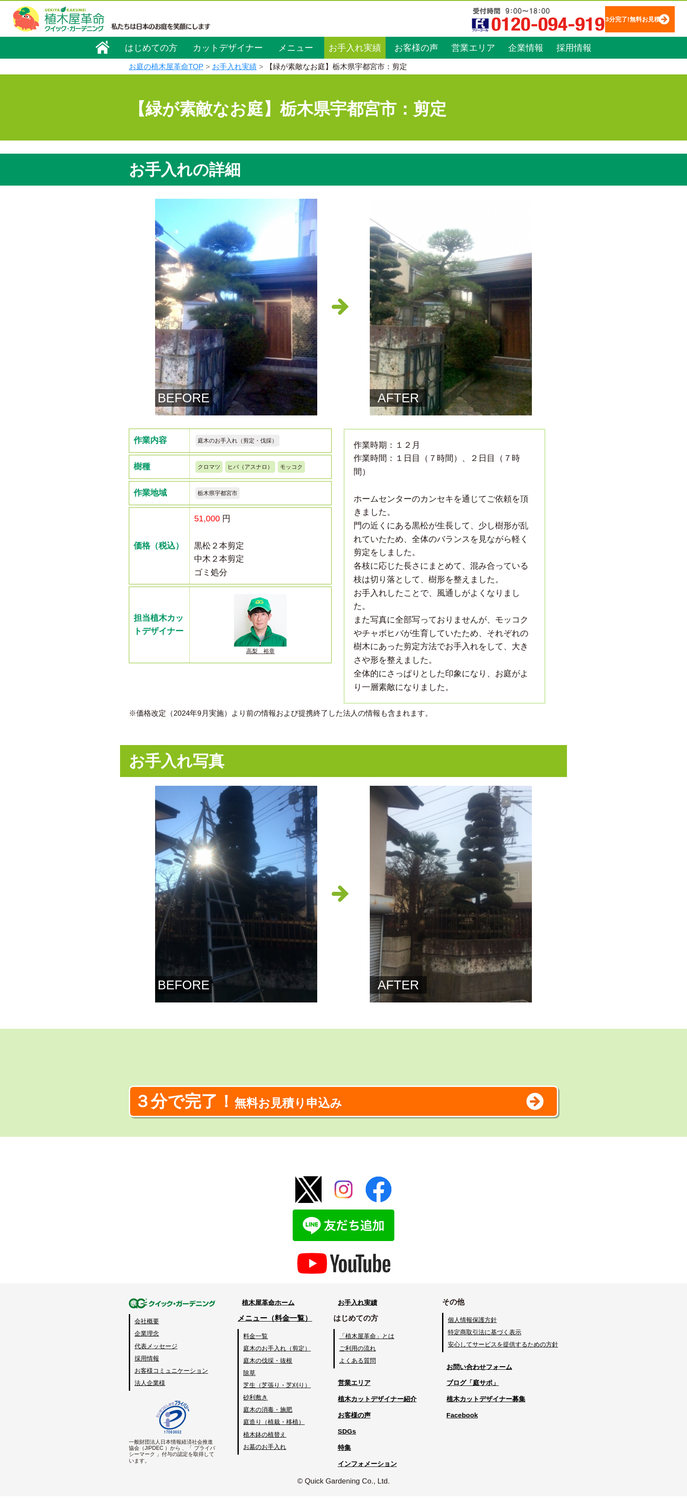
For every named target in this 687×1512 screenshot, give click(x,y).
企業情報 (525, 47)
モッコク (212, 487)
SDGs (342, 1447)
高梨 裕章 (260, 650)
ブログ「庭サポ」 (472, 1399)
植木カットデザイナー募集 (486, 1414)
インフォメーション (365, 1479)
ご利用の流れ (356, 1364)
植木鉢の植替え (264, 1450)
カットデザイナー (228, 47)
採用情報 (573, 47)
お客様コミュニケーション (171, 1386)
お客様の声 (416, 47)
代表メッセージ (156, 1361)
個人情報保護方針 (472, 1336)
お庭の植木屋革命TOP (166, 67)
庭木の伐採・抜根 (267, 1376)
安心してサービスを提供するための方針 (503, 1360)
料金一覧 (255, 1351)
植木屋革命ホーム (267, 1318)
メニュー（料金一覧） (274, 1334)
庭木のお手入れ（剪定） (276, 1364)
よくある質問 (356, 1376)
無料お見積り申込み (315, 1112)
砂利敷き (255, 1413)
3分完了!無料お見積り (615, 18)
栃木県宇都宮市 (224, 516)
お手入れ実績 (355, 47)
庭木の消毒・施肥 (267, 1425)
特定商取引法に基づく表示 (484, 1348)
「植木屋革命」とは (365, 1351)
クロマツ (212, 470)
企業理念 (147, 1349)
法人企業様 (150, 1398)
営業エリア (473, 47)
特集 (339, 1463)
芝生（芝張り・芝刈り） (276, 1401)
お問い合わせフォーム (479, 1382)
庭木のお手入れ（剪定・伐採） (250, 441)
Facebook (459, 1431)
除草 (249, 1388)
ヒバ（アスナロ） (264, 470)
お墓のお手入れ (264, 1462)
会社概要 (147, 1337)
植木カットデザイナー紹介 (376, 1414)
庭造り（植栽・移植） (273, 1438)
